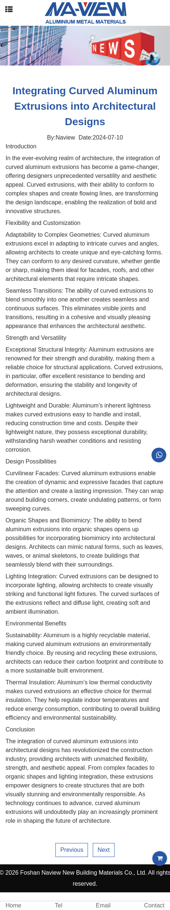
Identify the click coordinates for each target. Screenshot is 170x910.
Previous (71, 850)
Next (104, 850)
